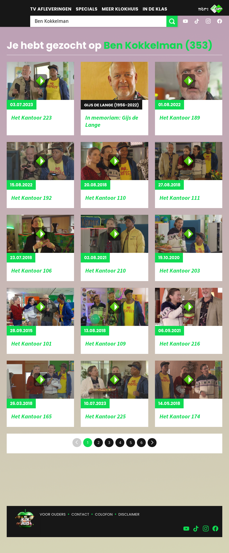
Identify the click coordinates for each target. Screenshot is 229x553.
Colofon (104, 514)
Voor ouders (53, 514)
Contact (80, 514)
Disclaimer (129, 514)
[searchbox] (98, 21)
